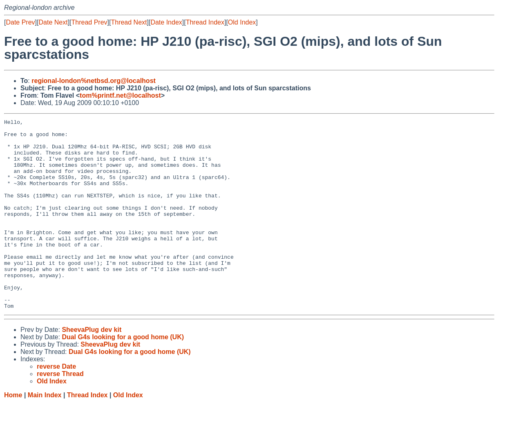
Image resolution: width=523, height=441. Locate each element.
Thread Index (205, 22)
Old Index (242, 22)
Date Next (52, 22)
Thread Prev (89, 22)
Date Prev (20, 22)
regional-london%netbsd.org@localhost (93, 80)
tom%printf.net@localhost (120, 95)
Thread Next (129, 22)
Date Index (166, 22)
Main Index (45, 433)
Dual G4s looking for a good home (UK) (123, 375)
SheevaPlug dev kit (91, 367)
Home (13, 433)
